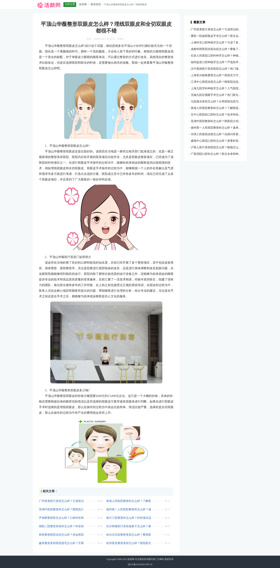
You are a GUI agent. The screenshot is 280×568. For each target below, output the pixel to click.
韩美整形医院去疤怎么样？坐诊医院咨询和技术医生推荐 (61, 534)
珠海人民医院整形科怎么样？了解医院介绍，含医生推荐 (128, 501)
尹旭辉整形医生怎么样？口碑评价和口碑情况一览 (61, 518)
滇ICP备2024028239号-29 (140, 564)
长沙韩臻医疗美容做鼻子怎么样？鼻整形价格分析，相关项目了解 (128, 526)
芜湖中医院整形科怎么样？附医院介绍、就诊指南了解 (61, 509)
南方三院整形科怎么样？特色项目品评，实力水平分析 (128, 518)
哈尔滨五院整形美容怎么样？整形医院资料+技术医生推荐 (128, 534)
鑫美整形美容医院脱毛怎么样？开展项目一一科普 (61, 543)
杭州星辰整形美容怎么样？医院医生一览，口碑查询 (128, 543)
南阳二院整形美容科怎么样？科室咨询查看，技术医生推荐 (61, 526)
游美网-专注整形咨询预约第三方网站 (145, 559)
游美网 (83, 4)
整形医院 (96, 4)
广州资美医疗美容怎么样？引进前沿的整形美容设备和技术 (61, 501)
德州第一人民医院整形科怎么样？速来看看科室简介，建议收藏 (128, 509)
